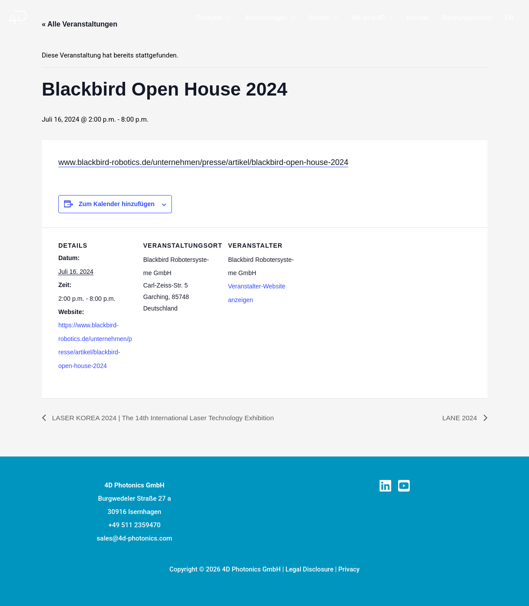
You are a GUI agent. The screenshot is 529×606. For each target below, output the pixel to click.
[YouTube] (404, 484)
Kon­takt (418, 18)
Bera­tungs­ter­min (467, 18)
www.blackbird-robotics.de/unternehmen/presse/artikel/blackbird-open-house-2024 (203, 162)
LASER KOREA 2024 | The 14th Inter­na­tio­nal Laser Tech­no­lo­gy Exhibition (167, 417)
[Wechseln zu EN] (509, 17)
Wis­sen (323, 17)
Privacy (348, 568)
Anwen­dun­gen (269, 17)
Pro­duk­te (213, 17)
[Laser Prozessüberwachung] (20, 17)
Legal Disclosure (309, 568)
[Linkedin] (385, 484)
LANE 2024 (460, 417)
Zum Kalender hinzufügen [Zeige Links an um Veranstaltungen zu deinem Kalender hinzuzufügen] (117, 203)
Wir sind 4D (372, 17)
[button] (227, 17)
